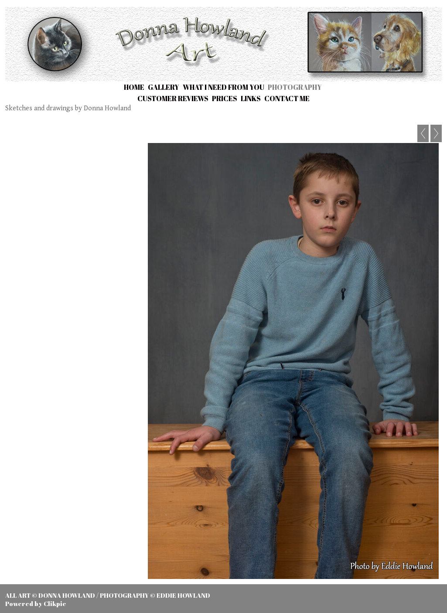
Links (251, 98)
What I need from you (223, 87)
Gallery (163, 87)
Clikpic (55, 603)
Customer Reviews (172, 98)
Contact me (287, 98)
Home (134, 87)
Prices (224, 98)
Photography (295, 87)
